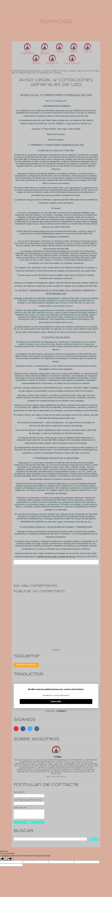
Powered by (56, 711)
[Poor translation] (9, 858)
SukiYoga (56, 21)
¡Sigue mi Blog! (26, 665)
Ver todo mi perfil (56, 777)
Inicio (56, 650)
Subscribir (56, 701)
